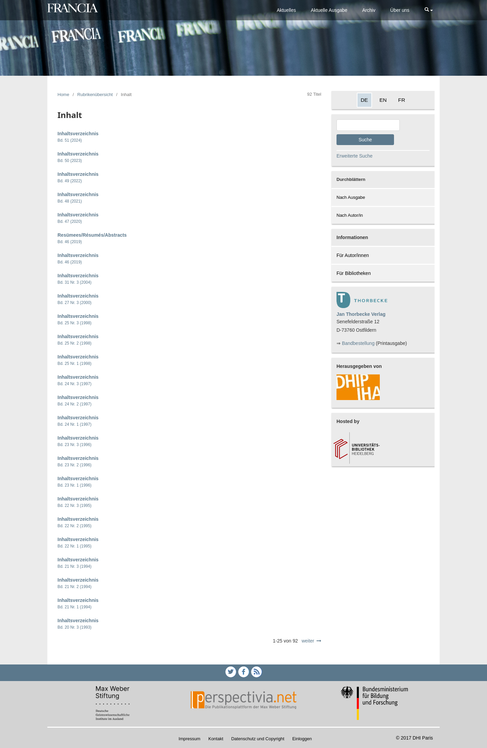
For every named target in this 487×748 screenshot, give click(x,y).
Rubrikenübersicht (95, 94)
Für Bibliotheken (354, 273)
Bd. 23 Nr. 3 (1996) (74, 444)
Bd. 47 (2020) (69, 221)
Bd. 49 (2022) (69, 181)
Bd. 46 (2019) (69, 241)
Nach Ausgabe (351, 197)
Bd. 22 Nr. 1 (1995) (74, 546)
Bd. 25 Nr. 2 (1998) (74, 343)
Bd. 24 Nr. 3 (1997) (74, 383)
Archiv (368, 10)
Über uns (400, 10)
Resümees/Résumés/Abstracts (92, 235)
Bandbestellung (358, 343)
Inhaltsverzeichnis (77, 133)
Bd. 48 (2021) (69, 201)
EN (383, 100)
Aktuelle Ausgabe (329, 10)
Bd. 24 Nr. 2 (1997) (74, 404)
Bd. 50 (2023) (69, 160)
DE (364, 100)
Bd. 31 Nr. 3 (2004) (74, 282)
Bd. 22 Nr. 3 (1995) (74, 505)
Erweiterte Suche (355, 156)
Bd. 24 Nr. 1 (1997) (74, 424)
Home (63, 94)
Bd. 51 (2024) (69, 140)
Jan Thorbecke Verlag (361, 314)
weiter (308, 641)
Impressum (189, 738)
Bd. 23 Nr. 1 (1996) (74, 485)
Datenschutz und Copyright (257, 738)
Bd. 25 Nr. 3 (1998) (74, 323)
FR (401, 100)
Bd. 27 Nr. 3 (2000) (74, 302)
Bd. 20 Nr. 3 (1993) (74, 627)
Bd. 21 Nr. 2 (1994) (74, 586)
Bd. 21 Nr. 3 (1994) (74, 566)
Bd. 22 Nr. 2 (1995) (74, 525)
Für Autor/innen (353, 255)
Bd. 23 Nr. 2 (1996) (74, 465)
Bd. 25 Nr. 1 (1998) (74, 363)
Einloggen (302, 738)
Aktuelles (286, 10)
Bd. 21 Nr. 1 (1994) (74, 607)
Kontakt (215, 738)
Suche (365, 139)
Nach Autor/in (350, 215)
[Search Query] (368, 125)
